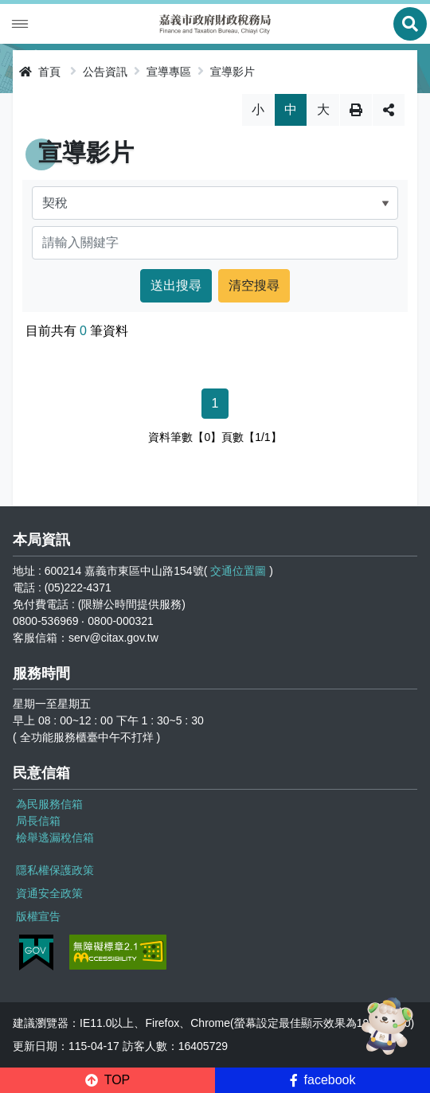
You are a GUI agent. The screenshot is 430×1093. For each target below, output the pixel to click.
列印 (356, 110)
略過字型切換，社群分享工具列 (215, 93)
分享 (389, 110)
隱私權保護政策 (55, 870)
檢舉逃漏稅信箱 (55, 837)
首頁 (40, 71)
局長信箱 (38, 820)
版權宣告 (38, 916)
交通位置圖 (238, 570)
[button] (107, 1080)
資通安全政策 (49, 893)
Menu (20, 24)
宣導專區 (169, 71)
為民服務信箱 (49, 804)
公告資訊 (105, 71)
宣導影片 (232, 71)
